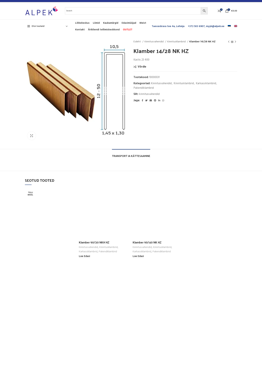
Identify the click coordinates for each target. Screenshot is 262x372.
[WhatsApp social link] (163, 100)
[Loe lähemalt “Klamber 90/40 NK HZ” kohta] (138, 256)
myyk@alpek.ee (215, 26)
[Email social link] (151, 100)
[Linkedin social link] (159, 100)
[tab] (131, 154)
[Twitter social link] (146, 100)
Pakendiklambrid (144, 88)
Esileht (138, 42)
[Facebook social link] (142, 100)
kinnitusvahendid (149, 94)
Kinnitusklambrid (176, 42)
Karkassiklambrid (206, 83)
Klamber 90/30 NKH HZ (94, 242)
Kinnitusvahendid (154, 42)
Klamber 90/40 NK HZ (147, 242)
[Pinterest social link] (155, 100)
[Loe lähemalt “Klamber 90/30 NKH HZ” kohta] (84, 256)
